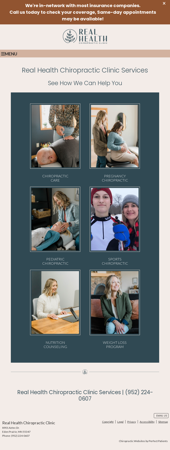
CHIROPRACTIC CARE (55, 143)
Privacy (131, 421)
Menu (9, 53)
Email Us (161, 415)
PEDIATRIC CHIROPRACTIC (55, 226)
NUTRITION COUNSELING (55, 309)
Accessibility (147, 421)
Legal (120, 421)
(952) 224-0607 (20, 435)
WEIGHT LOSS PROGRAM (115, 309)
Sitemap (163, 421)
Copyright (108, 421)
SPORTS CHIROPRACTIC (115, 226)
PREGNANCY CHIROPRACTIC (115, 143)
